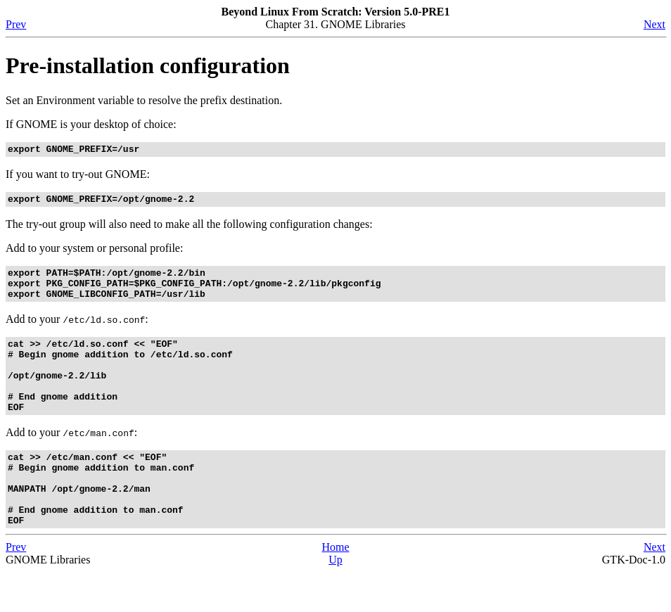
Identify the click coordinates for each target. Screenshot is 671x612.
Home (335, 587)
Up (335, 600)
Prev (16, 24)
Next (654, 24)
